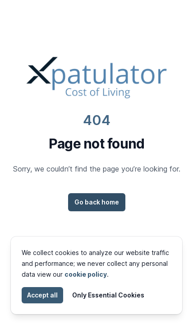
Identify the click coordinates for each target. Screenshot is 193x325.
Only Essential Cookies (108, 295)
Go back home (96, 202)
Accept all (42, 295)
